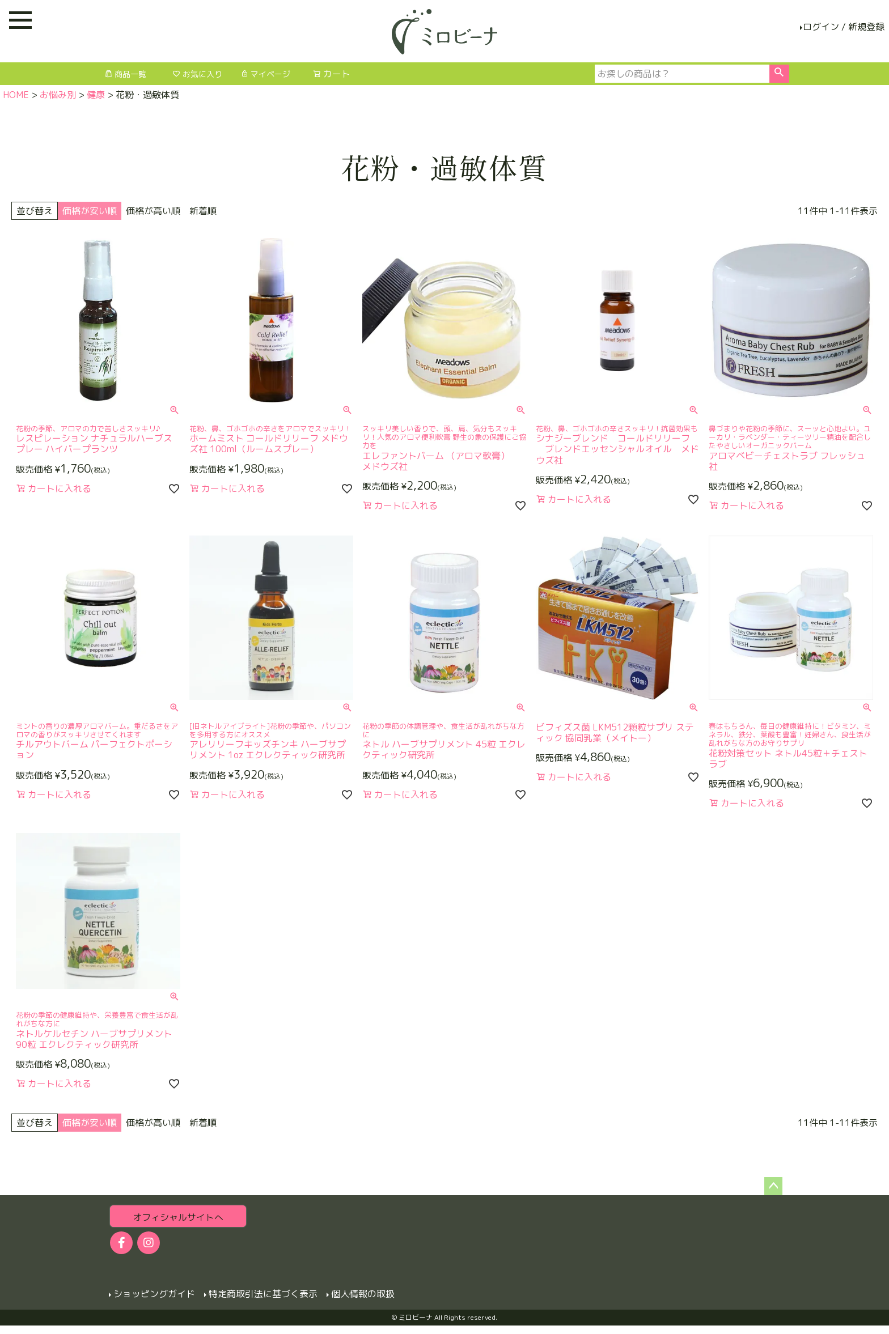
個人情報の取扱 (363, 1294)
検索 (779, 74)
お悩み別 (58, 94)
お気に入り (197, 74)
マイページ (265, 74)
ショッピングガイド (154, 1294)
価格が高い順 (153, 211)
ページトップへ (773, 1186)
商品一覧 (125, 74)
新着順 (203, 211)
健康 (96, 94)
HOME (16, 94)
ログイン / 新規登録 (843, 26)
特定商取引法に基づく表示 (263, 1294)
